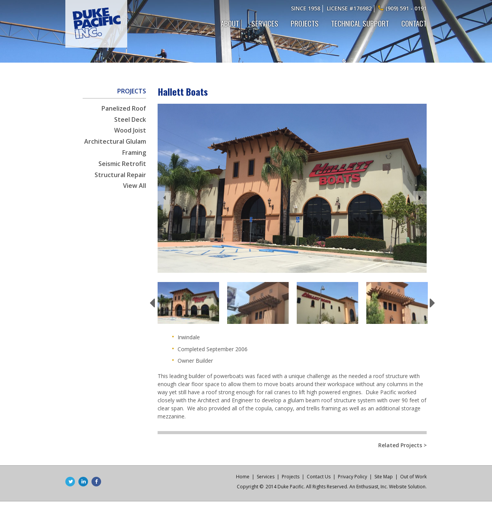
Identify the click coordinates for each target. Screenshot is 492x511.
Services (264, 23)
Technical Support (360, 23)
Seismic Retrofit (122, 163)
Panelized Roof (123, 108)
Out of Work (413, 476)
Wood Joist (130, 130)
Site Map (383, 476)
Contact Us (319, 476)
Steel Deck (130, 119)
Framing (134, 152)
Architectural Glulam (115, 141)
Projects (305, 23)
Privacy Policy (352, 476)
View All (134, 185)
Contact (414, 23)
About (230, 23)
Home (242, 476)
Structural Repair (120, 175)
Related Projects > (402, 446)
